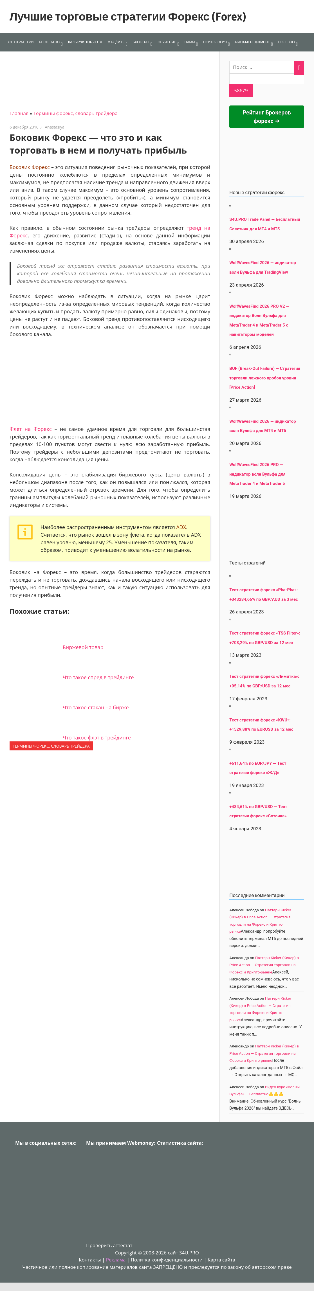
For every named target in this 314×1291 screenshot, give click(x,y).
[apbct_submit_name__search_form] (241, 90)
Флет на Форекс (30, 429)
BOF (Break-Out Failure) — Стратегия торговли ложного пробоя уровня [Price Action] (264, 378)
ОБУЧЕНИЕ (167, 42)
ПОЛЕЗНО (286, 42)
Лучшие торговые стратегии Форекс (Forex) (128, 16)
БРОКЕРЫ (141, 42)
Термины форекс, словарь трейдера (75, 113)
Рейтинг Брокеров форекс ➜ (267, 116)
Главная (19, 113)
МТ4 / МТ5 (115, 42)
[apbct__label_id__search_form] (266, 78)
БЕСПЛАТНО (49, 42)
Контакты (90, 1259)
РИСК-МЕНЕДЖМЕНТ (252, 42)
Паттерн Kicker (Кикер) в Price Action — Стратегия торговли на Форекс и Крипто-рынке (264, 964)
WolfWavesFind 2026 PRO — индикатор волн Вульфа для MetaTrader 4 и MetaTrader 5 (257, 474)
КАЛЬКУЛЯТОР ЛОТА (85, 42)
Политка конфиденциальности (167, 1259)
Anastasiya (54, 127)
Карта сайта (221, 1259)
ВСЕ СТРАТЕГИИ (19, 42)
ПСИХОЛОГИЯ (215, 42)
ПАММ (190, 42)
